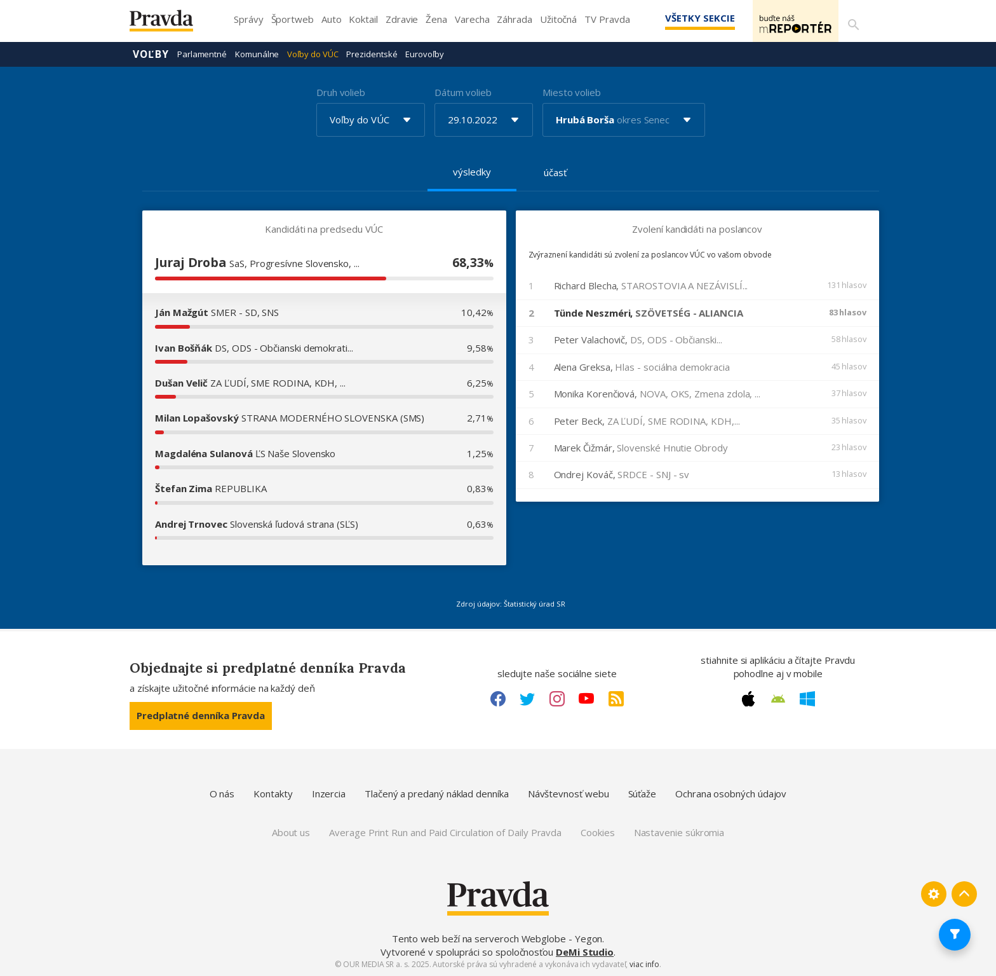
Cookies (597, 831)
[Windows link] (807, 698)
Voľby (151, 53)
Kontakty (272, 793)
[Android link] (778, 698)
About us (291, 831)
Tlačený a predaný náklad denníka (437, 793)
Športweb (292, 19)
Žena (436, 19)
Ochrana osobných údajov (730, 793)
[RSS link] (616, 698)
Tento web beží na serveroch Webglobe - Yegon (497, 937)
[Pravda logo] (171, 24)
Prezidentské (371, 53)
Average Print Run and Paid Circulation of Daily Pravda (445, 831)
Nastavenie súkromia (679, 831)
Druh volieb (340, 91)
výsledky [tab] (471, 171)
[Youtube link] (586, 698)
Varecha (472, 19)
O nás (222, 793)
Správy (249, 19)
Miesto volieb (571, 91)
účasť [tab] (555, 171)
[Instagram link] (557, 698)
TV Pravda (606, 19)
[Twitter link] (527, 698)
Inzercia (329, 793)
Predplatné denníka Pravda (201, 714)
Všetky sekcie (682, 17)
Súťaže (642, 793)
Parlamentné (202, 53)
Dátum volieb (463, 91)
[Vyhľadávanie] (851, 21)
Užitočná (558, 19)
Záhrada (514, 19)
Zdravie (402, 19)
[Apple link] (748, 698)
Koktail (363, 19)
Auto (331, 19)
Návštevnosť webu (568, 793)
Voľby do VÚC (312, 53)
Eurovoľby (424, 53)
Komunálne (257, 53)
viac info (644, 963)
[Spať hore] (964, 893)
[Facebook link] (498, 698)
